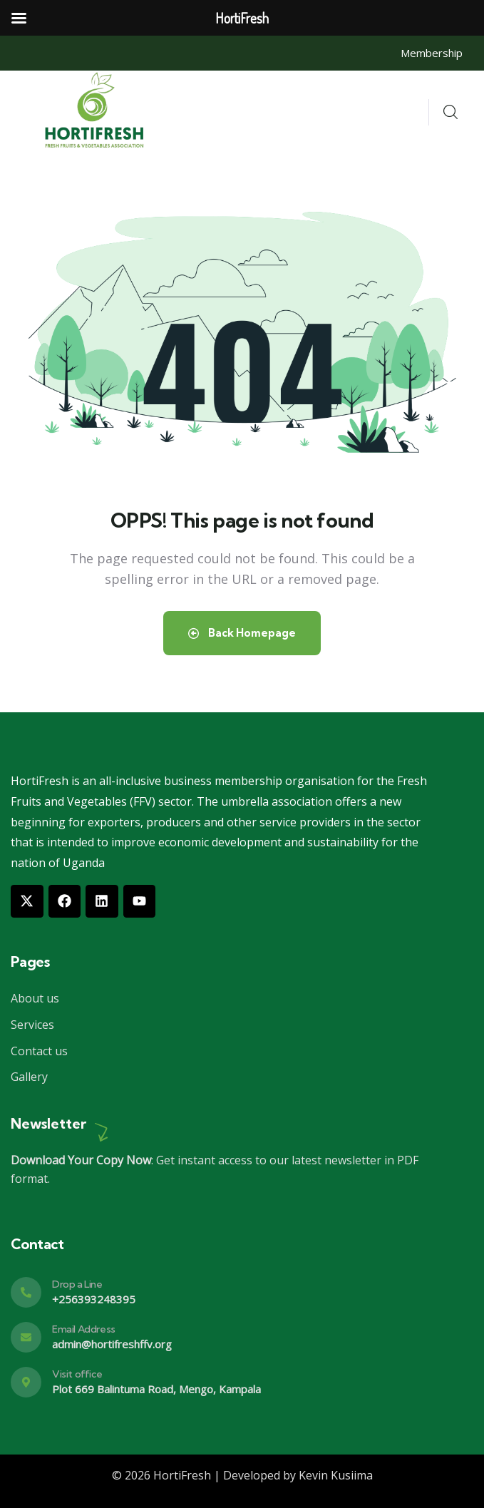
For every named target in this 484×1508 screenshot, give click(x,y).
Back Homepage (242, 633)
